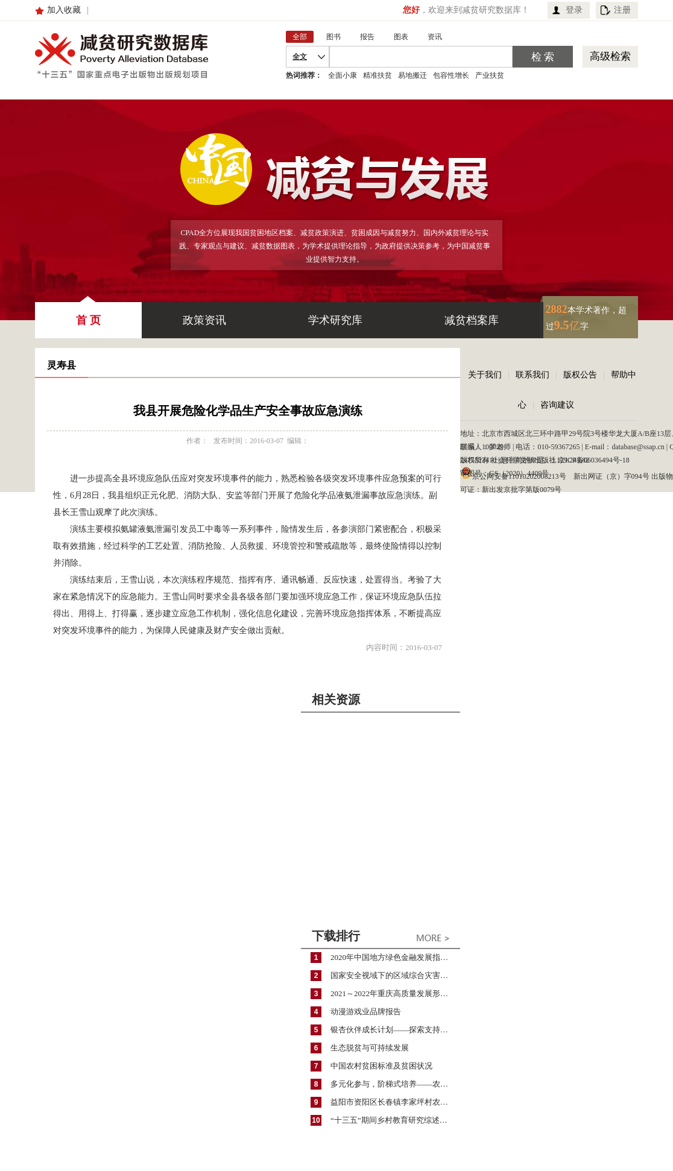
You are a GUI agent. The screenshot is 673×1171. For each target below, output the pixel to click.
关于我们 (485, 374)
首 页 (88, 314)
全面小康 (342, 75)
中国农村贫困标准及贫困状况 (381, 1065)
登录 (574, 9)
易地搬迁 (412, 75)
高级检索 (610, 56)
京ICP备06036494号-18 (594, 460)
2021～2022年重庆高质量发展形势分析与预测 (395, 993)
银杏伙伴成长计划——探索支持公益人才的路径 (395, 1029)
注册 (622, 9)
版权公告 (580, 374)
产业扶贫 (489, 75)
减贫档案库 (471, 320)
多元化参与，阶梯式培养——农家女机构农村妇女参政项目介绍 (395, 1083)
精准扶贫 (377, 75)
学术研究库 (335, 320)
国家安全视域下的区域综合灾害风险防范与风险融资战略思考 (395, 975)
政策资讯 (204, 320)
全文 (299, 56)
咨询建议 (557, 404)
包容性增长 (451, 75)
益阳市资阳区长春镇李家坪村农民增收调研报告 (395, 1101)
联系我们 (532, 374)
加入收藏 (64, 9)
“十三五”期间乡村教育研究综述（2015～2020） (395, 1120)
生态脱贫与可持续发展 (369, 1047)
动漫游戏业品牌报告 (365, 1011)
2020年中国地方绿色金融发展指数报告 (395, 957)
